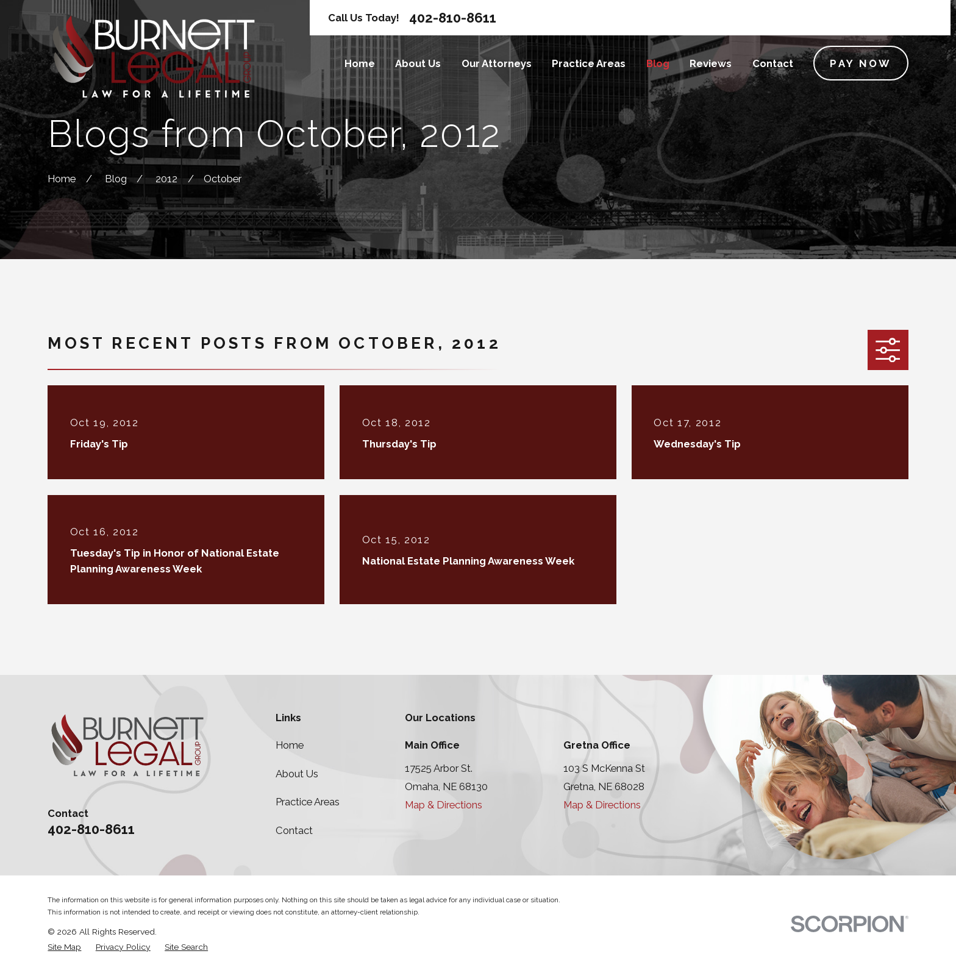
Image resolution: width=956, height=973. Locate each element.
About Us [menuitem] (418, 63)
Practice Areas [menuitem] (589, 63)
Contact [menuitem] (772, 63)
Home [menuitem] (359, 63)
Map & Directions (443, 805)
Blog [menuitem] (657, 63)
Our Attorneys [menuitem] (497, 63)
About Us (297, 774)
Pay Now (860, 63)
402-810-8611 (452, 17)
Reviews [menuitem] (711, 63)
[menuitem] (64, 947)
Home (290, 745)
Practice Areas (308, 802)
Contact (294, 830)
